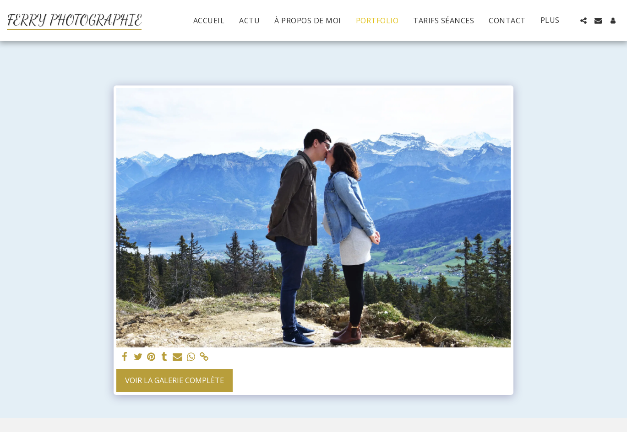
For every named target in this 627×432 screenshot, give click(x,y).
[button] (583, 20)
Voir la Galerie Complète (174, 380)
